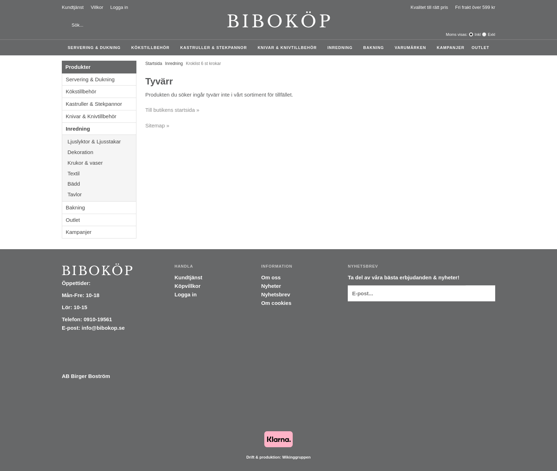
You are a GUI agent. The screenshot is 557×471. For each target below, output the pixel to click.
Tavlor (74, 194)
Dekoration (101, 152)
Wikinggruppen (296, 457)
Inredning (342, 47)
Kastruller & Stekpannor (215, 47)
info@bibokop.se (103, 328)
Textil (101, 173)
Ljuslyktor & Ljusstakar (101, 141)
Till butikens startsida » (172, 110)
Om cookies (276, 303)
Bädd (101, 184)
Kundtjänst (72, 7)
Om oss (271, 277)
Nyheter (271, 286)
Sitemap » (157, 125)
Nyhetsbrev (275, 294)
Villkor (97, 7)
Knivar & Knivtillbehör (289, 47)
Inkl (478, 34)
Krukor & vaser (101, 163)
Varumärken (412, 47)
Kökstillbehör (152, 47)
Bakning (375, 47)
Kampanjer (451, 47)
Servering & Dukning (96, 47)
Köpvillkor (187, 286)
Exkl (491, 34)
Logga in (119, 7)
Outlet (480, 47)
